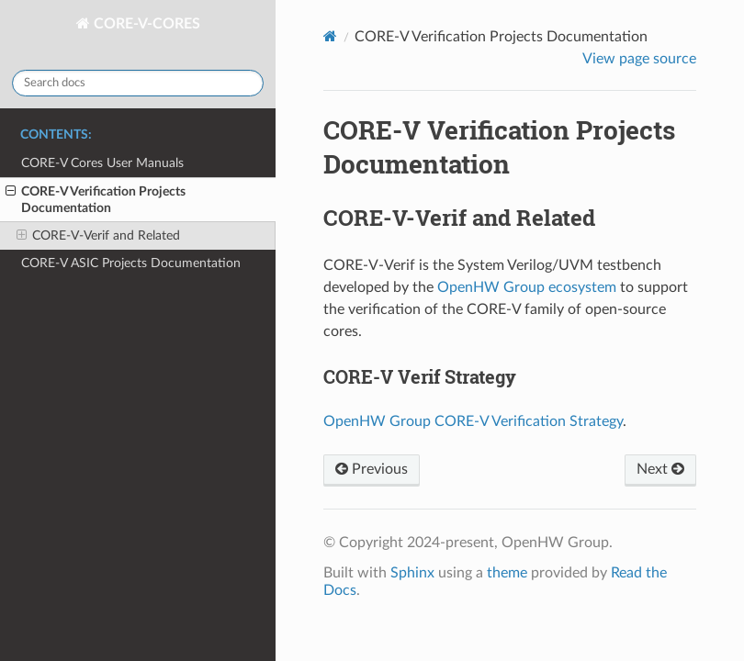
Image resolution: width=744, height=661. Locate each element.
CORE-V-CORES (145, 24)
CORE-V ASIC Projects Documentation (131, 263)
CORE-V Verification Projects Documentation (96, 199)
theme (507, 573)
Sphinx (412, 573)
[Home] (330, 36)
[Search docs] (138, 83)
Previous (371, 469)
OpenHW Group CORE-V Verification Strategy (473, 421)
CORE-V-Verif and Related (98, 236)
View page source (639, 58)
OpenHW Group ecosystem (526, 287)
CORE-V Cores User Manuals (102, 163)
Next (660, 469)
